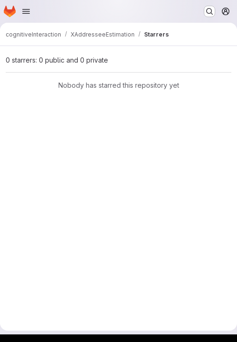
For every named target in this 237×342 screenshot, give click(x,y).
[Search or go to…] (209, 11)
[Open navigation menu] (26, 11)
